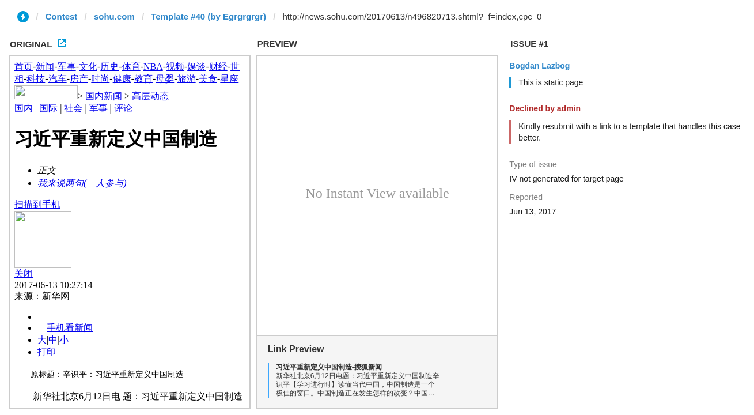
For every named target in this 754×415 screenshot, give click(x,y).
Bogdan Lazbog (539, 65)
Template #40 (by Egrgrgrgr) (208, 16)
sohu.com (114, 16)
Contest (62, 16)
